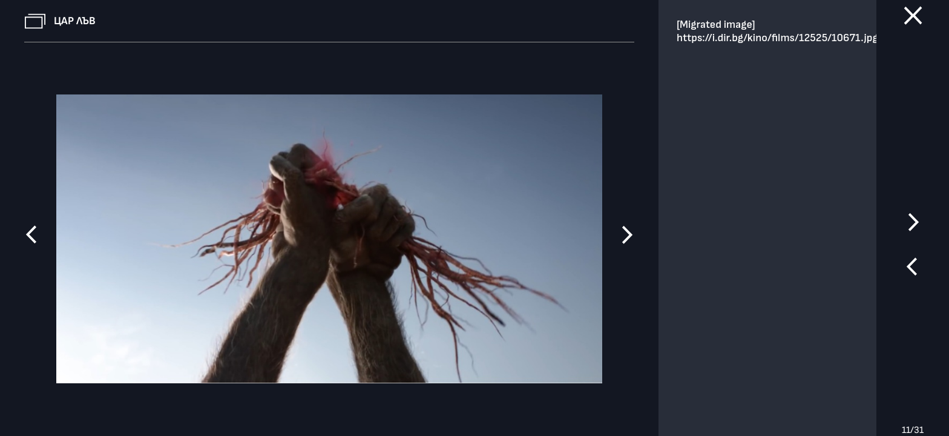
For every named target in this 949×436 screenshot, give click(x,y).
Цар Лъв (75, 21)
